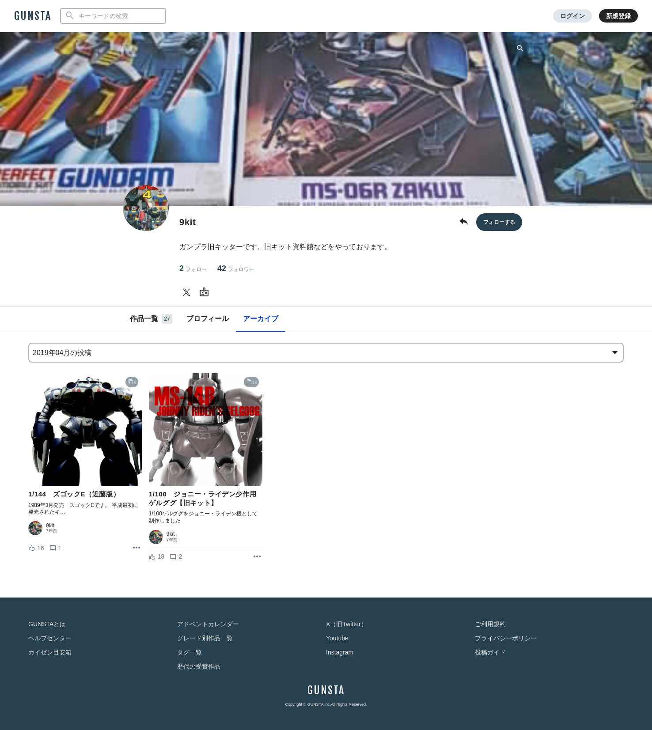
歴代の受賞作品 (198, 666)
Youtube (337, 638)
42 (235, 268)
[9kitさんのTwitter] (188, 292)
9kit (50, 525)
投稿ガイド (490, 652)
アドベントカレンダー (208, 624)
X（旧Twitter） (346, 624)
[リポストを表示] (136, 548)
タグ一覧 (189, 652)
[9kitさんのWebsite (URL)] (206, 292)
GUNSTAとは (47, 624)
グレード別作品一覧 (205, 638)
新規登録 (618, 15)
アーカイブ (260, 318)
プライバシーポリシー (506, 638)
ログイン (572, 15)
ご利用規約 (490, 624)
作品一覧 (151, 319)
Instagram (339, 652)
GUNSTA (32, 16)
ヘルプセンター (50, 638)
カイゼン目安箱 (50, 652)
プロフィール (207, 318)
